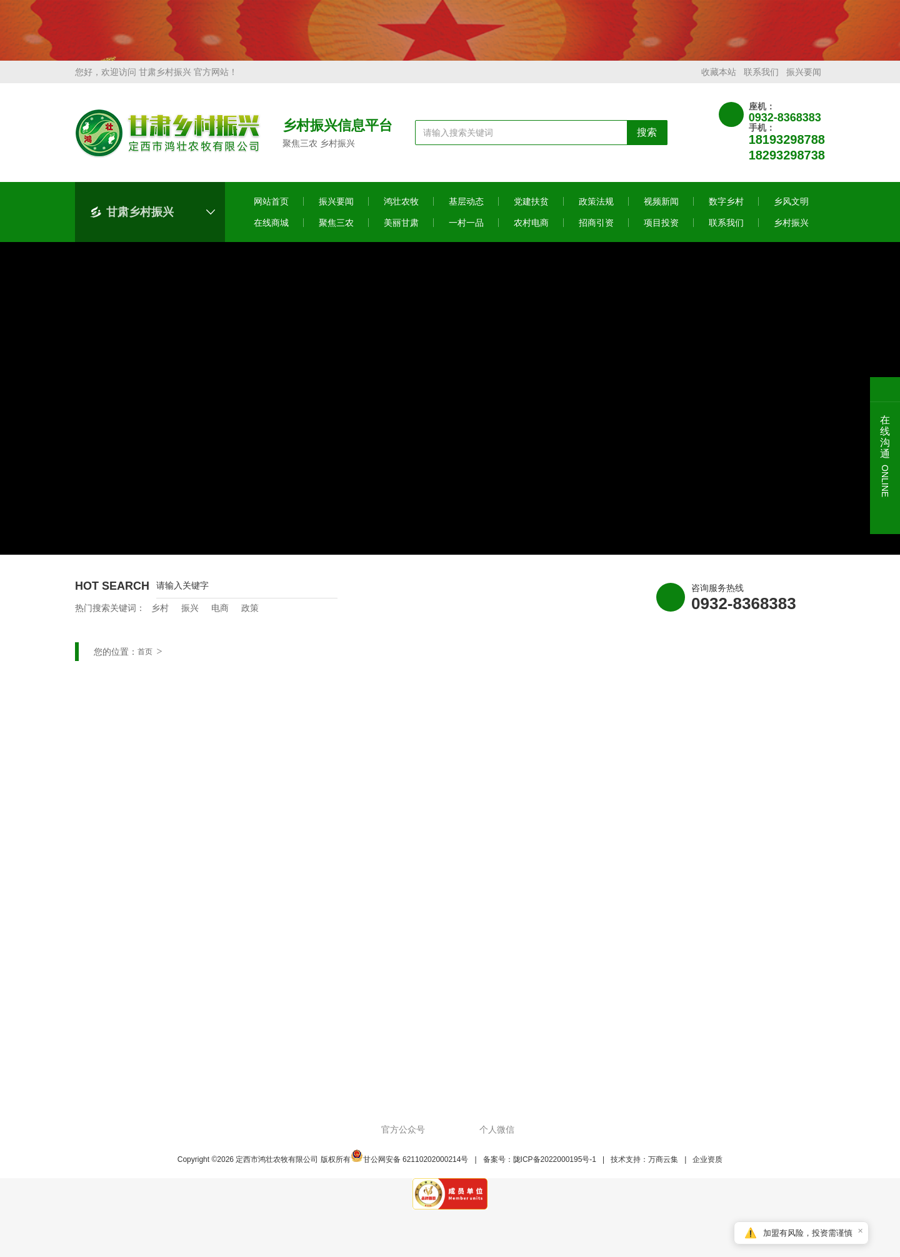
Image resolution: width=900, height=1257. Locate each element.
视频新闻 (661, 210)
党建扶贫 (531, 210)
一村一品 (466, 231)
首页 (145, 660)
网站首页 (271, 210)
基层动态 (466, 210)
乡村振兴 (791, 231)
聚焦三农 (336, 231)
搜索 (647, 141)
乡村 (160, 617)
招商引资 (596, 231)
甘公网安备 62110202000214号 (410, 1168)
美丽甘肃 (401, 231)
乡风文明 (791, 210)
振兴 (190, 617)
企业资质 (707, 1168)
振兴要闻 (803, 81)
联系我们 (761, 81)
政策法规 (596, 210)
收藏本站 (718, 81)
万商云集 (663, 1168)
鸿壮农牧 (401, 210)
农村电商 (531, 231)
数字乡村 (726, 210)
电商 (220, 617)
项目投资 (661, 231)
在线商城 (271, 231)
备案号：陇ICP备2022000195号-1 (539, 1168)
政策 (250, 617)
